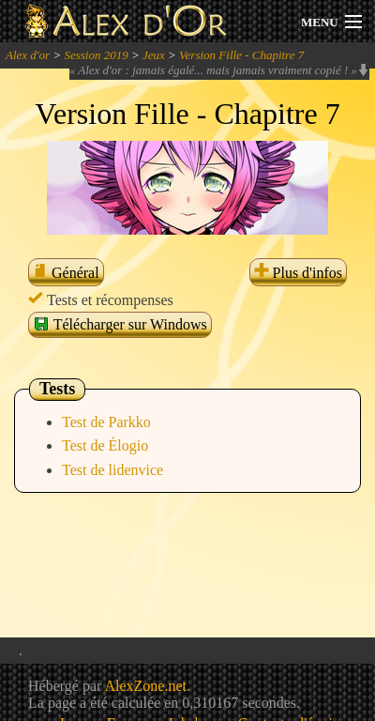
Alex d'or (28, 55)
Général (66, 273)
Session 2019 (96, 55)
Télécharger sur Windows (120, 323)
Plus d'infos (298, 273)
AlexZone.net (145, 686)
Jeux (153, 55)
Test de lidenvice (112, 470)
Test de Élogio (105, 445)
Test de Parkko (106, 422)
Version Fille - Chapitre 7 (241, 55)
